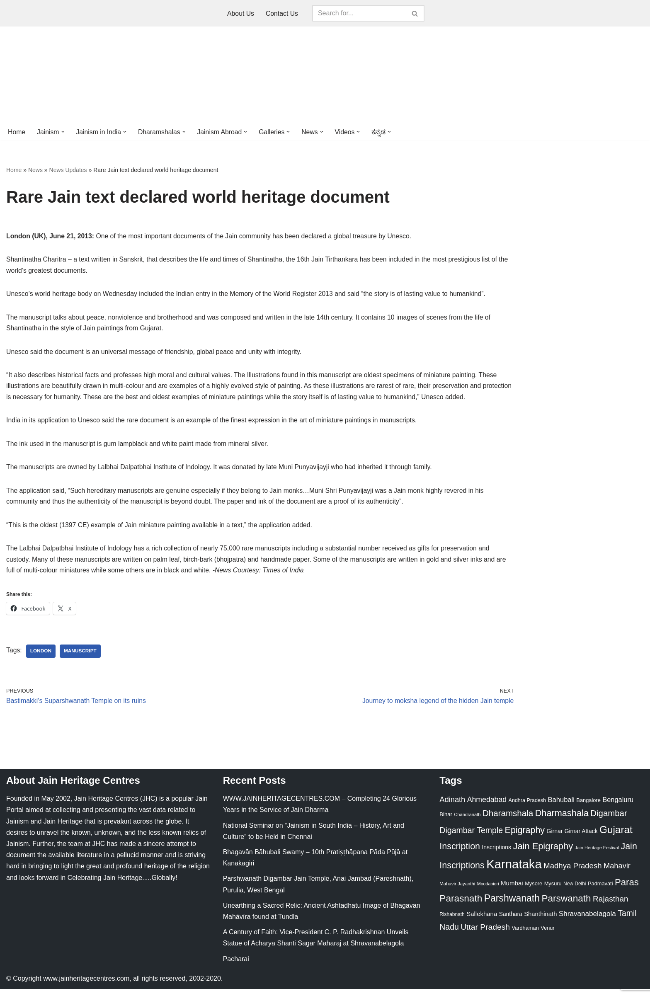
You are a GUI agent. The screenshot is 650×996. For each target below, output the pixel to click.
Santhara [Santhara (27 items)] (510, 921)
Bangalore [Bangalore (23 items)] (588, 807)
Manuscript (80, 657)
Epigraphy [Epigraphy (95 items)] (525, 837)
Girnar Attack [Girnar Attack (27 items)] (581, 838)
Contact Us (282, 13)
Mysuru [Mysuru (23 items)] (553, 890)
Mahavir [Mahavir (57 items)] (617, 872)
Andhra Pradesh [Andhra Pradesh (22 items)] (527, 807)
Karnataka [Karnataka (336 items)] (514, 871)
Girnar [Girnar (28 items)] (555, 838)
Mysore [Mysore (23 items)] (533, 890)
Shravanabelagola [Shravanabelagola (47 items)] (587, 921)
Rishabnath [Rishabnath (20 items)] (451, 921)
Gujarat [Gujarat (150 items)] (616, 836)
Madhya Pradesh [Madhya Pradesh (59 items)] (572, 872)
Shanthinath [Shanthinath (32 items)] (540, 921)
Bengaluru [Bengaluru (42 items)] (617, 806)
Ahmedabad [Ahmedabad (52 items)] (487, 806)
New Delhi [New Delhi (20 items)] (574, 891)
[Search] (359, 13)
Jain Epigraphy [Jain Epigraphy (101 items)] (543, 853)
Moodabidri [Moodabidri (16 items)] (488, 890)
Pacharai (236, 965)
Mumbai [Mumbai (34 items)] (512, 890)
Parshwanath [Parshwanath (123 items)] (512, 905)
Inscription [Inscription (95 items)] (459, 853)
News (35, 170)
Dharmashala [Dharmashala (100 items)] (562, 820)
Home (17, 132)
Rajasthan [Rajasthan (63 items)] (610, 905)
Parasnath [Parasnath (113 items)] (460, 905)
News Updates (68, 170)
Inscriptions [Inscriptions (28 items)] (496, 854)
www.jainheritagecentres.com (86, 985)
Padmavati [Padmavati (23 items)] (600, 890)
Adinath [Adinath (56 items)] (452, 806)
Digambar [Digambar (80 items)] (608, 820)
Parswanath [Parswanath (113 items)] (566, 905)
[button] (63, 131)
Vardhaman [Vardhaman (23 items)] (525, 935)
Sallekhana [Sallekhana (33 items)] (481, 920)
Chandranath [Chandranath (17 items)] (467, 821)
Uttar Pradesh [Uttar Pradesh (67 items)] (485, 934)
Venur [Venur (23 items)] (547, 935)
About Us (240, 13)
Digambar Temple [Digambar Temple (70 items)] (471, 837)
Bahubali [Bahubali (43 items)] (561, 807)
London (41, 657)
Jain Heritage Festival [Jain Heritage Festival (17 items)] (597, 854)
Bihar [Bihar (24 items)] (445, 822)
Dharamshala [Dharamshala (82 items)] (508, 820)
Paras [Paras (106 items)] (627, 889)
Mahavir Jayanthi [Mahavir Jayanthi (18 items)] (457, 890)
